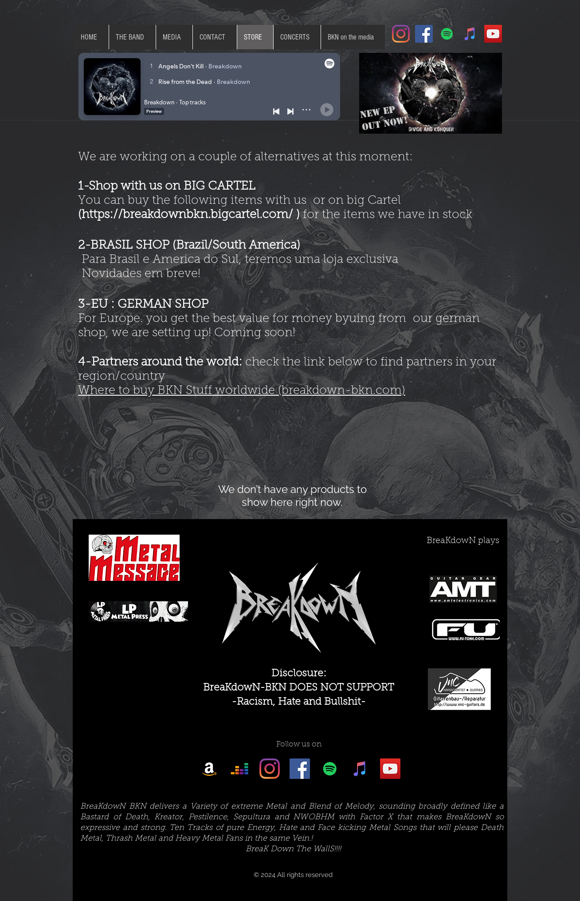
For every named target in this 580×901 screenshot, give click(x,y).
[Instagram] (401, 34)
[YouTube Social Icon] (493, 34)
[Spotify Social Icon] (447, 34)
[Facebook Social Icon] (424, 34)
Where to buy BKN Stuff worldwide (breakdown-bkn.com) (241, 391)
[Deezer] (239, 768)
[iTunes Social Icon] (470, 34)
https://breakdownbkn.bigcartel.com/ (187, 215)
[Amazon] (209, 768)
